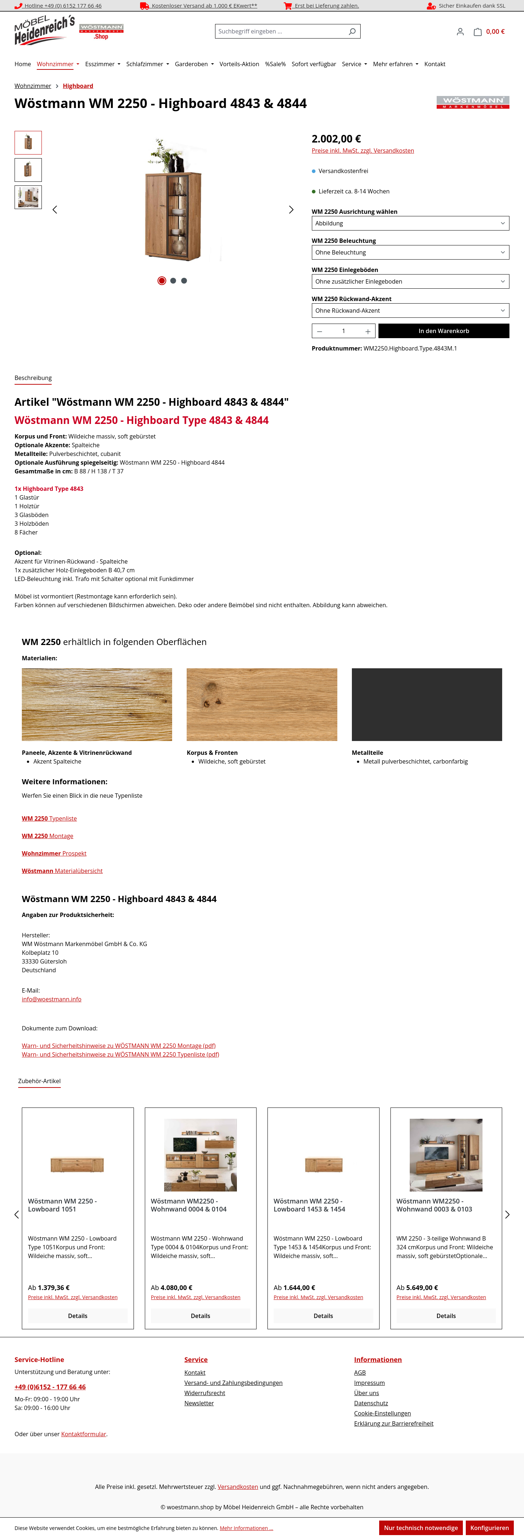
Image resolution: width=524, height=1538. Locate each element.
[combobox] (279, 31)
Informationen (378, 1359)
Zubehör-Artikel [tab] (39, 1081)
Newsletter (199, 1403)
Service (196, 1359)
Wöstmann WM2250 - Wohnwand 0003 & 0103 (434, 1205)
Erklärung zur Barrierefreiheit (393, 1423)
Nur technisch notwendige (421, 1528)
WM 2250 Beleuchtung (344, 240)
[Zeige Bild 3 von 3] (184, 281)
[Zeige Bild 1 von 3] (162, 281)
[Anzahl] (343, 331)
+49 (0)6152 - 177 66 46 (50, 1386)
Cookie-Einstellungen (382, 1413)
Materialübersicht (62, 871)
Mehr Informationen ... (246, 1528)
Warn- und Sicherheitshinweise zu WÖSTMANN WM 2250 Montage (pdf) (118, 1046)
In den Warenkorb (444, 331)
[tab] (33, 378)
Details (77, 1316)
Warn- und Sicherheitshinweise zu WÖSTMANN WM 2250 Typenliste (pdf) (120, 1054)
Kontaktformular (83, 1434)
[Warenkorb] (489, 31)
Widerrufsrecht (204, 1393)
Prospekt (54, 853)
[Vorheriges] (54, 209)
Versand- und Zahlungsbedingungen (233, 1383)
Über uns (366, 1393)
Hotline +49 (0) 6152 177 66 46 (58, 5)
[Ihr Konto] (460, 31)
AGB (360, 1373)
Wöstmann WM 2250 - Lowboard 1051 (62, 1205)
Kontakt (195, 1373)
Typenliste (49, 818)
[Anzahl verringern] (319, 331)
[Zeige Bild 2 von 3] (173, 281)
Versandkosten (238, 1487)
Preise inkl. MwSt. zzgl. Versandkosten (363, 151)
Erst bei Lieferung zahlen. (321, 5)
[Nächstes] (291, 209)
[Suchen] (352, 31)
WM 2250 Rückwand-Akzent (352, 299)
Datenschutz (371, 1403)
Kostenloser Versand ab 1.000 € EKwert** (198, 5)
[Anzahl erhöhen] (368, 331)
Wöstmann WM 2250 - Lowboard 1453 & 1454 (309, 1205)
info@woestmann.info (52, 999)
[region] (156, 209)
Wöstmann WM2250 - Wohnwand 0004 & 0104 (189, 1205)
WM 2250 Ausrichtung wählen (355, 211)
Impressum (369, 1383)
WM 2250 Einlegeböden (345, 269)
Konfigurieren (490, 1528)
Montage (48, 836)
